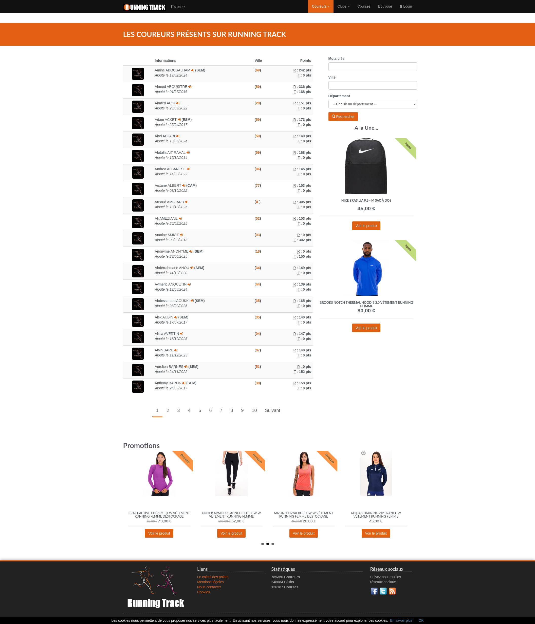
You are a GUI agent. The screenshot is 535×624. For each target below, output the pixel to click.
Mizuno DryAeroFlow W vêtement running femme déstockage (303, 515)
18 (258, 251)
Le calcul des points (212, 577)
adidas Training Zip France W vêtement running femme (376, 515)
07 (258, 350)
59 (258, 87)
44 (258, 284)
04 (258, 334)
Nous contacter (209, 587)
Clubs (343, 11)
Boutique (385, 11)
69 (258, 70)
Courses (364, 11)
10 (254, 410)
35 (258, 301)
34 (258, 268)
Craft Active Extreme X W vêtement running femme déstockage (159, 515)
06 (258, 169)
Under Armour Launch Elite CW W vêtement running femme (231, 515)
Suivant (272, 410)
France (154, 12)
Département (339, 96)
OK (420, 620)
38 (258, 383)
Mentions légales (210, 582)
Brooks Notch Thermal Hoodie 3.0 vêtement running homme (366, 304)
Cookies (203, 592)
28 (258, 103)
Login (406, 11)
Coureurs (321, 11)
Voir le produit (366, 226)
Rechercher (343, 117)
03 (258, 235)
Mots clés (336, 58)
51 (258, 367)
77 (258, 185)
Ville (332, 77)
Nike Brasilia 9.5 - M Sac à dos (366, 200)
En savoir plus (401, 620)
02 (258, 218)
